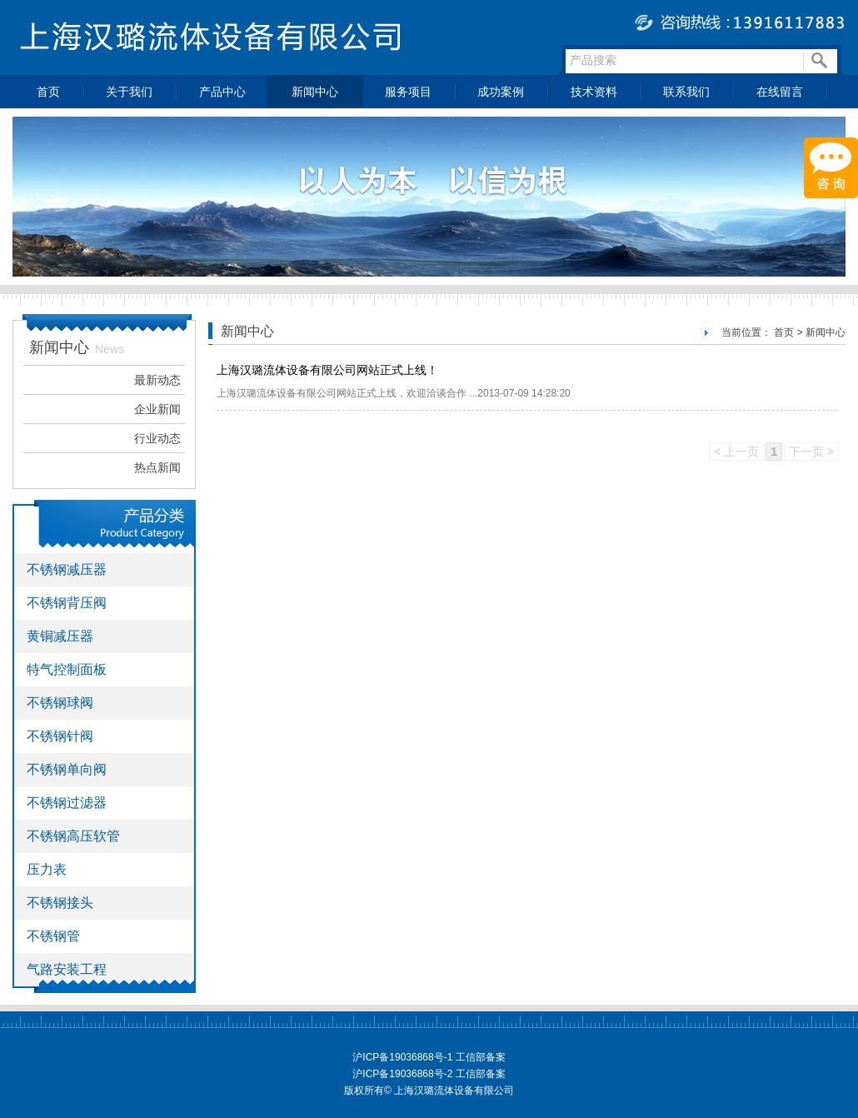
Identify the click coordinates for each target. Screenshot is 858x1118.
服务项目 (408, 91)
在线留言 (779, 91)
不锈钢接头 (60, 903)
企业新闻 (157, 409)
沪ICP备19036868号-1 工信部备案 (428, 1057)
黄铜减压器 (60, 636)
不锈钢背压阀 (67, 603)
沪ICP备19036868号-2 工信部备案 (428, 1074)
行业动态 (157, 438)
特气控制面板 (67, 669)
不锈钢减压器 (67, 569)
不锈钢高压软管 (73, 836)
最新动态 (157, 380)
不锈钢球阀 (60, 703)
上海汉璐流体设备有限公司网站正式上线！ (327, 370)
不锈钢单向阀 (67, 769)
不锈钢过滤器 (67, 803)
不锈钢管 (53, 936)
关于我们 (129, 91)
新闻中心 (315, 91)
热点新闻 (157, 467)
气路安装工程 (67, 969)
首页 (48, 91)
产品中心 (222, 91)
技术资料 (594, 91)
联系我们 (686, 91)
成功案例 (500, 91)
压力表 (47, 869)
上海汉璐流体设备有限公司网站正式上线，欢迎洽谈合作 (343, 393)
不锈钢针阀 (60, 736)
